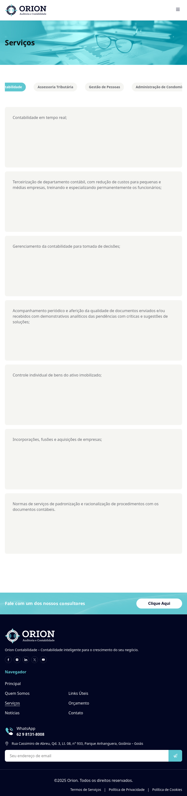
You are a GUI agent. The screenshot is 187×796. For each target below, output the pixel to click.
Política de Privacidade (129, 789)
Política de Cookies (167, 789)
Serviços (12, 703)
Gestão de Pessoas (104, 88)
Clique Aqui (159, 604)
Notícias (12, 713)
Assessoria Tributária (55, 88)
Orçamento (78, 703)
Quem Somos (17, 693)
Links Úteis (78, 693)
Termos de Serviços (88, 789)
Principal (13, 683)
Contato (75, 713)
